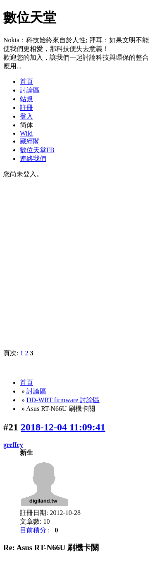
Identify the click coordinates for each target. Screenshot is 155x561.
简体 (26, 125)
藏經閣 (30, 141)
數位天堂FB (37, 149)
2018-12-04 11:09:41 (63, 427)
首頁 (26, 81)
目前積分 (33, 530)
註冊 (26, 107)
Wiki (26, 133)
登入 (26, 116)
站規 (26, 98)
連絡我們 (33, 158)
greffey (13, 444)
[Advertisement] (77, 263)
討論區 (30, 90)
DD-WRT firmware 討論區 (63, 399)
